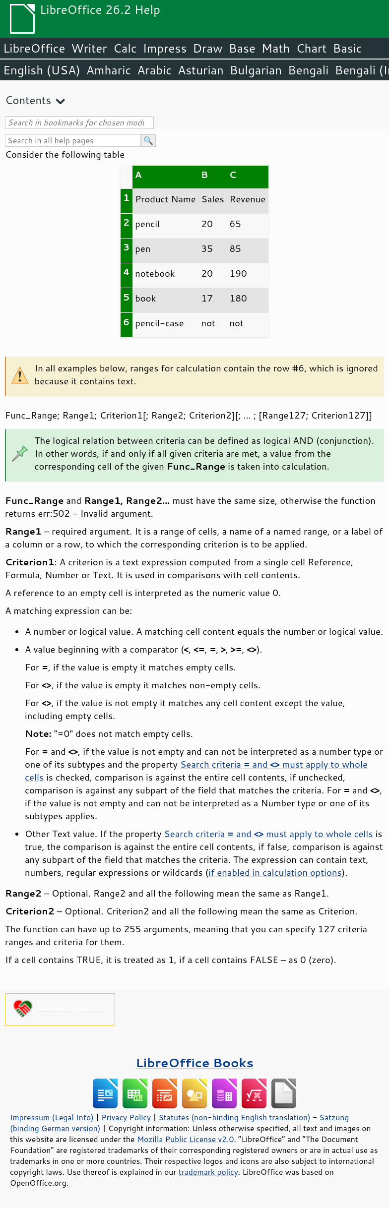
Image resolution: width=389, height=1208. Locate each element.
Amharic (108, 69)
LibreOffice (34, 48)
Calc (125, 48)
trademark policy (208, 1171)
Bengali (308, 69)
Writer (89, 48)
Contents (28, 100)
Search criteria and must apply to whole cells (268, 833)
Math (275, 48)
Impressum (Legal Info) (52, 1117)
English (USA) (41, 69)
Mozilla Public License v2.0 (185, 1139)
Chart (311, 48)
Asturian (201, 69)
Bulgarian (256, 69)
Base (242, 48)
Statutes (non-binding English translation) (234, 1117)
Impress (165, 48)
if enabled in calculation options (274, 872)
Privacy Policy (126, 1117)
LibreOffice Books (194, 1062)
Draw (207, 48)
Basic (347, 48)
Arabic (154, 69)
